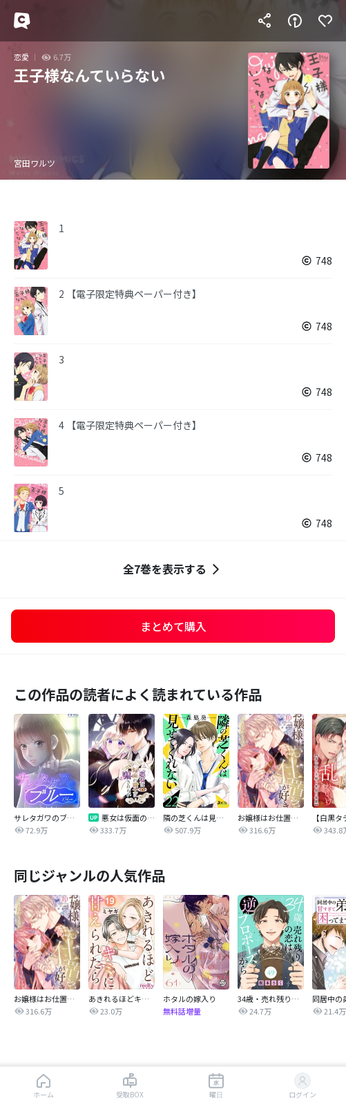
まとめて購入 (173, 626)
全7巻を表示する (173, 569)
